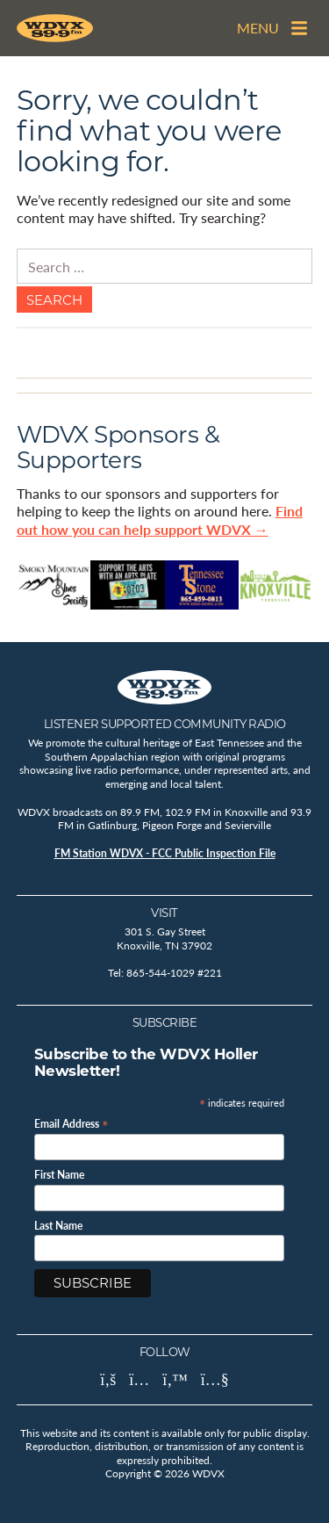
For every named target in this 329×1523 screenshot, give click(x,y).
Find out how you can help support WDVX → (160, 520)
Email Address (71, 1123)
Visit (164, 913)
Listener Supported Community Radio (165, 724)
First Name (59, 1175)
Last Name (58, 1226)
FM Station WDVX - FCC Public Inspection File (164, 853)
